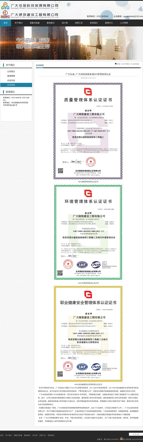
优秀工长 (79, 23)
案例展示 (51, 23)
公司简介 (11, 71)
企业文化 (11, 80)
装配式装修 (35, 23)
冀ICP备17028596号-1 (112, 439)
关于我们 (19, 23)
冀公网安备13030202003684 (133, 439)
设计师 (65, 23)
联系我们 (94, 23)
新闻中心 (109, 23)
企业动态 (11, 85)
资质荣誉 (11, 76)
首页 (6, 23)
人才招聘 (124, 23)
